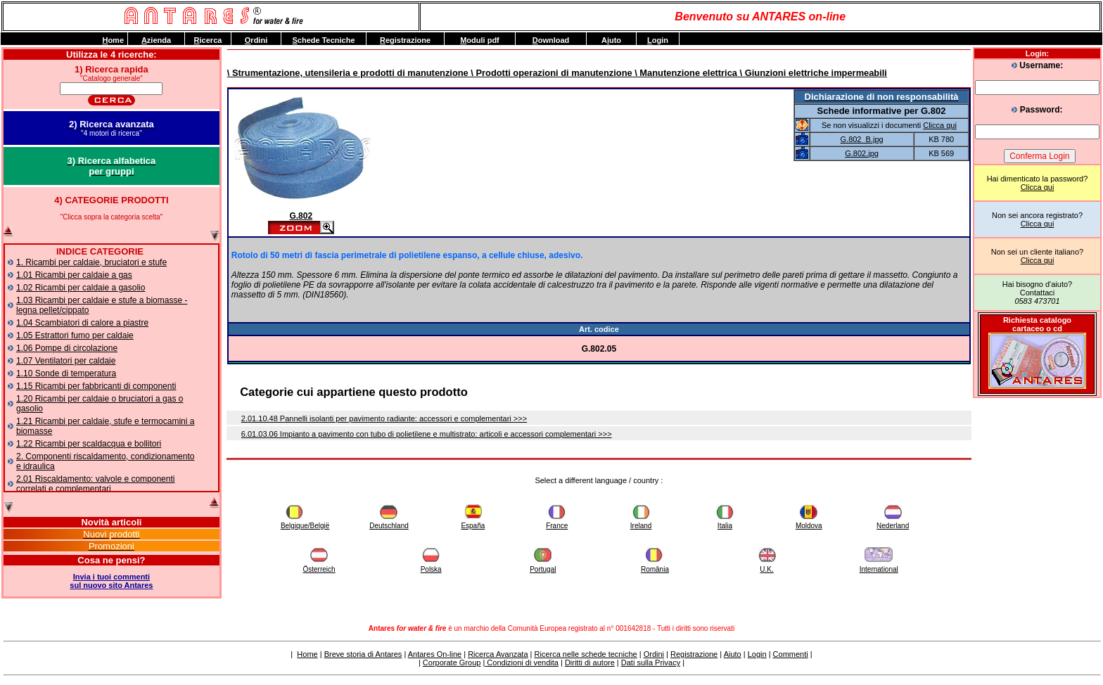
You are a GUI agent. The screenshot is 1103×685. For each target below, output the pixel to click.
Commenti (790, 654)
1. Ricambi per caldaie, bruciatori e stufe (91, 262)
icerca (208, 40)
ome (113, 40)
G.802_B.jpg (862, 139)
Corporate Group (452, 662)
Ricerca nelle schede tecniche (586, 654)
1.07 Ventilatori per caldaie (65, 361)
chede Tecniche (323, 40)
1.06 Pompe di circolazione (66, 348)
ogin (657, 40)
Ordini (654, 654)
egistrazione (405, 40)
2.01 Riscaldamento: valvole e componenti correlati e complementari (95, 484)
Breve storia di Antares (363, 654)
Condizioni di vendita (522, 662)
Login (757, 654)
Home (307, 654)
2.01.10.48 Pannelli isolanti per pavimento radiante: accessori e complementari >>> (384, 418)
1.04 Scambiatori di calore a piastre (82, 323)
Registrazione (694, 654)
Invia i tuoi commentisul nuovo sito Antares (111, 580)
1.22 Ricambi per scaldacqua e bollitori (88, 444)
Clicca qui (1037, 187)
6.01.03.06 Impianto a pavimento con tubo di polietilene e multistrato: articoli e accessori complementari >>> (426, 434)
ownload (551, 40)
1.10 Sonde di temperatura (66, 373)
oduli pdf (479, 40)
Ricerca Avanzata (498, 654)
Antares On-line (434, 654)
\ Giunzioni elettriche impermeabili (812, 73)
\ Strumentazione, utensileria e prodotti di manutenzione (347, 73)
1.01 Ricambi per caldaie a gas (74, 275)
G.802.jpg (862, 153)
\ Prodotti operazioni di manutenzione (550, 73)
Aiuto (732, 654)
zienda (156, 40)
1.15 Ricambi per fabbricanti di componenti (96, 386)
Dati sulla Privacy (650, 662)
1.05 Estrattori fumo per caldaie (75, 335)
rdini (256, 40)
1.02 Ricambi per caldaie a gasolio (80, 288)
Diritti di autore (590, 662)
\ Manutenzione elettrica (684, 73)
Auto (611, 40)
